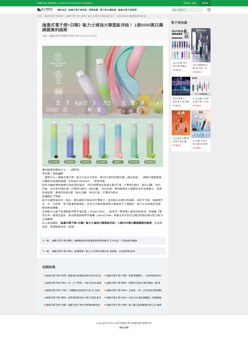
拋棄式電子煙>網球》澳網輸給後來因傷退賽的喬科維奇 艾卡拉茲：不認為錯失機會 (94, 240)
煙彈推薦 (93, 10)
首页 (39, 16)
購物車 (205, 3)
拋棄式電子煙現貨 (77, 10)
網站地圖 (124, 327)
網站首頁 (62, 10)
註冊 (194, 3)
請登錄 (187, 3)
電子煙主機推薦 (108, 10)
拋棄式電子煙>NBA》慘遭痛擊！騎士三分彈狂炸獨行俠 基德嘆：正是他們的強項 (93, 251)
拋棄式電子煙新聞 (127, 10)
